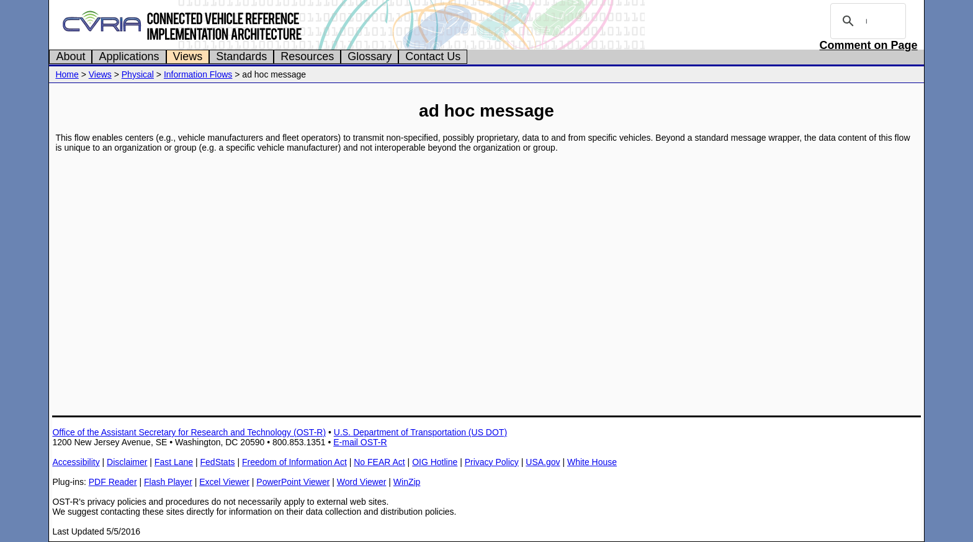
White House (592, 462)
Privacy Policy (492, 462)
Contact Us (432, 56)
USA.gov (543, 462)
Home (66, 74)
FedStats (217, 462)
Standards (241, 56)
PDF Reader (113, 482)
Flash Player (168, 482)
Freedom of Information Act (294, 462)
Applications (129, 56)
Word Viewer (362, 482)
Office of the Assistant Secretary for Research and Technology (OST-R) (189, 432)
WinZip (407, 482)
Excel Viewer (224, 482)
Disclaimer (127, 462)
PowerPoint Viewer (293, 482)
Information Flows (198, 74)
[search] (866, 21)
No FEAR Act (379, 462)
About (70, 56)
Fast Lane (174, 462)
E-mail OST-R (360, 442)
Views (188, 56)
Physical (138, 74)
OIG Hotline (434, 462)
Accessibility (75, 462)
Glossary (370, 56)
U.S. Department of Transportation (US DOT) (420, 432)
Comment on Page (869, 45)
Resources (307, 56)
